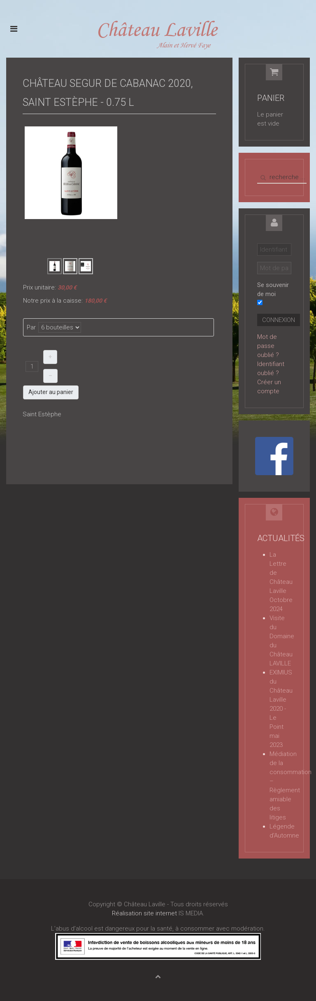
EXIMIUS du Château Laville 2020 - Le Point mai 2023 (281, 709)
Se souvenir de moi (273, 289)
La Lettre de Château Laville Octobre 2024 (281, 582)
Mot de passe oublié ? (268, 346)
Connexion (278, 320)
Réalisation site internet (144, 913)
